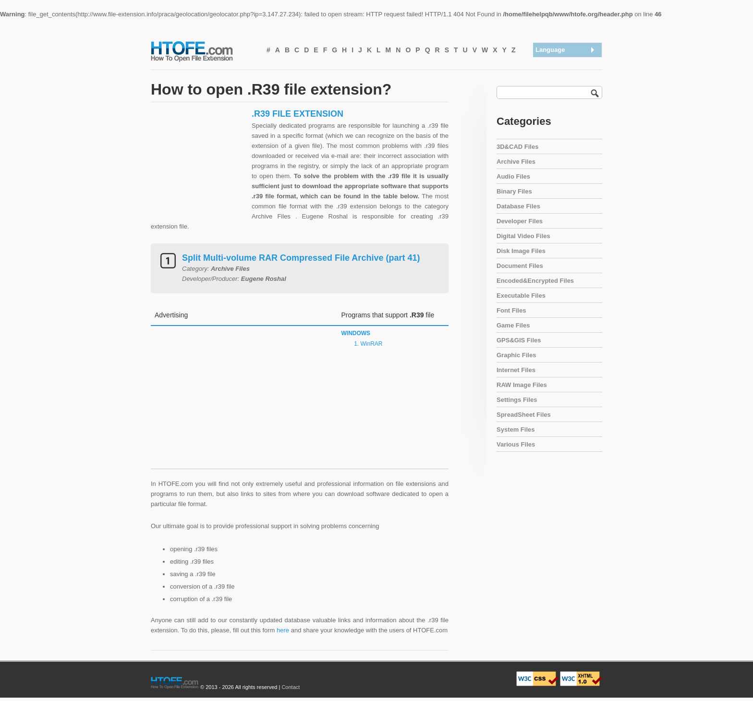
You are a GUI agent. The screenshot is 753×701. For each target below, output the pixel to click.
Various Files (516, 444)
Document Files (520, 265)
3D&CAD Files (517, 146)
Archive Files (516, 161)
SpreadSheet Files (524, 414)
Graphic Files (516, 355)
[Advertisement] (199, 169)
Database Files (518, 206)
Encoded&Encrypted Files (535, 280)
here (283, 630)
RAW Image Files (522, 384)
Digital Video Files (523, 236)
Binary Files (514, 191)
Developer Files (520, 221)
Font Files (511, 310)
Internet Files (516, 370)
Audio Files (513, 176)
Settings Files (517, 399)
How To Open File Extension (203, 51)
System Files (516, 429)
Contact (290, 687)
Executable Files (521, 295)
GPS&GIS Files (519, 340)
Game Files (513, 325)
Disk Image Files (521, 250)
